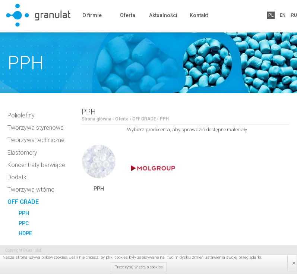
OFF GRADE (23, 201)
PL (271, 15)
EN (282, 15)
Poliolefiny (21, 115)
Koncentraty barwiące (36, 165)
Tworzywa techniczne (35, 140)
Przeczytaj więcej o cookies (138, 267)
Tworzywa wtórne (30, 189)
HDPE (25, 233)
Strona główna (96, 119)
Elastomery (22, 152)
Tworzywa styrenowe (35, 127)
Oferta (127, 15)
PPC (24, 223)
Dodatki (17, 177)
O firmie (92, 15)
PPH (24, 213)
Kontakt (199, 15)
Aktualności (163, 15)
